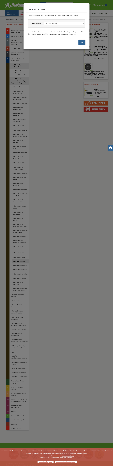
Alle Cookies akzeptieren (45, 462)
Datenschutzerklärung (68, 456)
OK (82, 42)
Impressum (69, 457)
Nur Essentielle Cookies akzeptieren (65, 462)
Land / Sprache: (36, 23)
